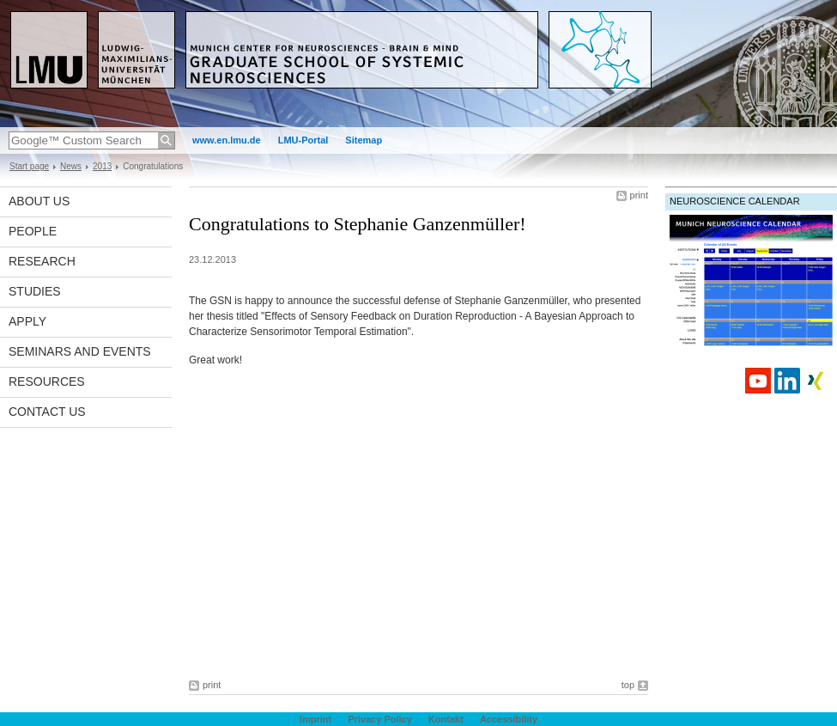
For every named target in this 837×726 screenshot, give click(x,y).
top (628, 685)
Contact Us (47, 411)
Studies (35, 291)
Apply (27, 321)
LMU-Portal (303, 140)
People (33, 231)
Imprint (315, 719)
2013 (102, 166)
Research (42, 261)
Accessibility (508, 719)
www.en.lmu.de (226, 140)
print (639, 195)
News (71, 166)
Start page (29, 166)
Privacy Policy (380, 719)
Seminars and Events (80, 351)
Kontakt (446, 719)
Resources (47, 381)
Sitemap (363, 140)
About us (39, 201)
